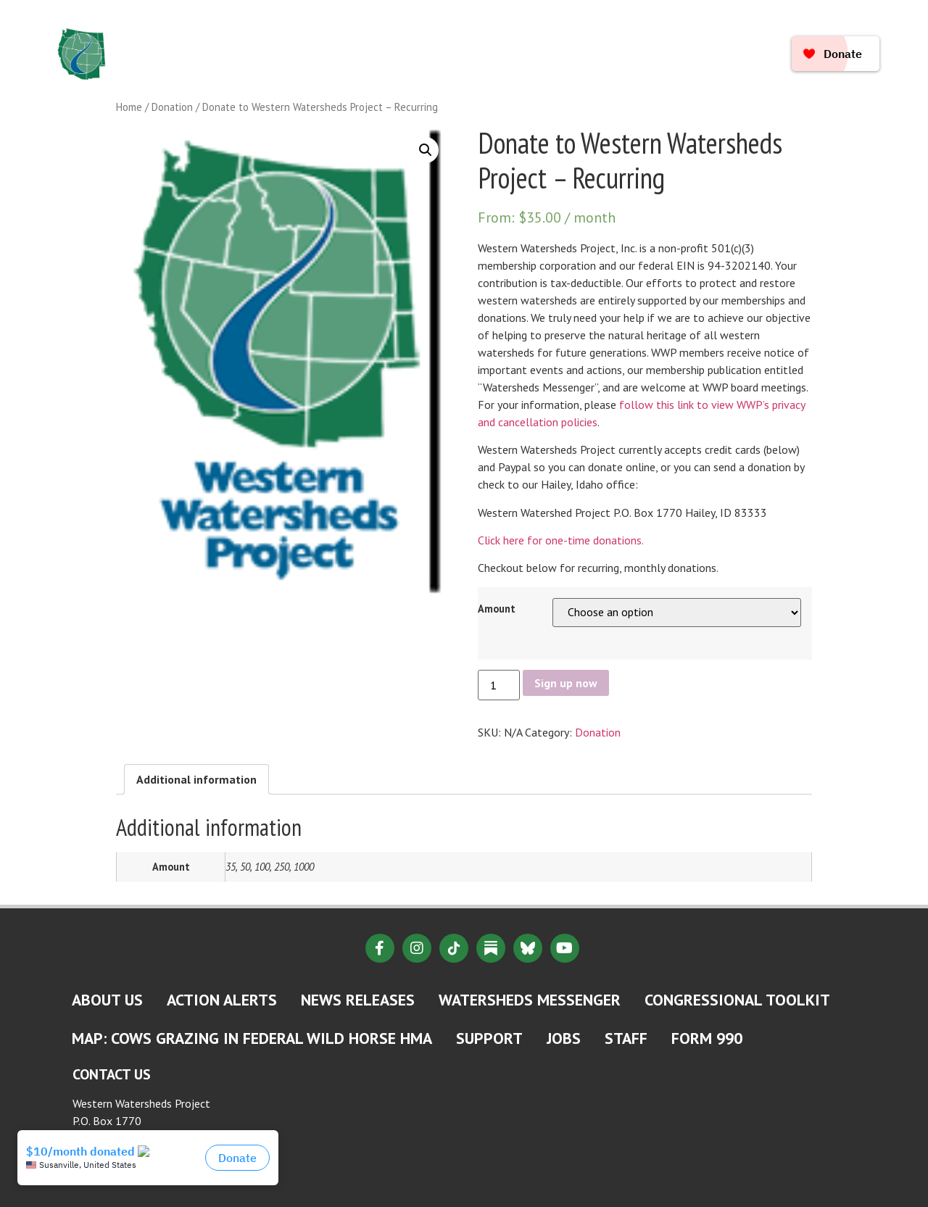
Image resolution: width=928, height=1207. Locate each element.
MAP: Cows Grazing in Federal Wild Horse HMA (252, 1038)
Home (261, 37)
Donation (172, 107)
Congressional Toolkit (737, 1000)
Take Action (286, 71)
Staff (626, 1038)
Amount (496, 609)
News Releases (358, 1000)
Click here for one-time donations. (561, 540)
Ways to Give (471, 71)
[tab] (196, 779)
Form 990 (706, 1038)
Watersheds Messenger (530, 1000)
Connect (378, 71)
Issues (420, 38)
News (494, 38)
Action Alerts (222, 1000)
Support (489, 1038)
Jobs (564, 1038)
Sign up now (565, 683)
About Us (336, 38)
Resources (706, 38)
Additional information (196, 779)
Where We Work (594, 38)
